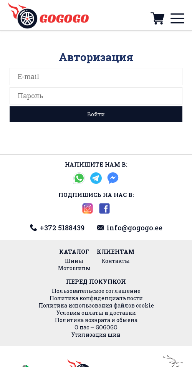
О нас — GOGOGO (96, 327)
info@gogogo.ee (129, 227)
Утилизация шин (96, 334)
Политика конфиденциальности (96, 298)
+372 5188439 (57, 227)
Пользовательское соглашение (96, 290)
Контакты (115, 261)
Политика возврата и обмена (96, 320)
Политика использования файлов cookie (96, 305)
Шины (74, 261)
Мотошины (74, 268)
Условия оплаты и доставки (96, 312)
